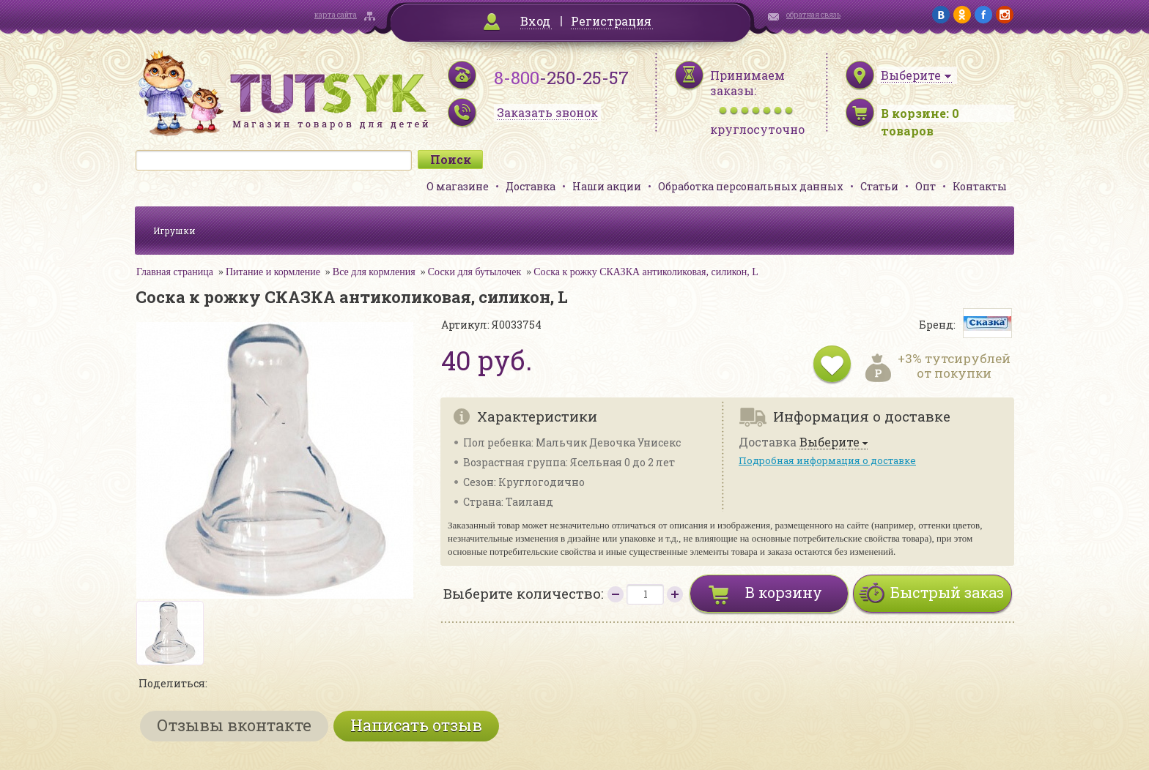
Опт (925, 186)
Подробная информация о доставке (827, 460)
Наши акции (606, 186)
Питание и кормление (273, 271)
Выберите (829, 442)
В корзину (783, 592)
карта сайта (335, 15)
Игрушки (174, 230)
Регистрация (611, 21)
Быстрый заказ (947, 592)
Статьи (879, 186)
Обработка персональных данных (750, 186)
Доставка (530, 186)
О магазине (457, 186)
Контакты (980, 186)
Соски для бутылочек (475, 271)
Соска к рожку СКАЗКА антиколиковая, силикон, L (645, 271)
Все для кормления (374, 271)
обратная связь (813, 15)
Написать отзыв (416, 725)
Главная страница (174, 271)
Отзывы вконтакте (234, 725)
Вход (535, 21)
